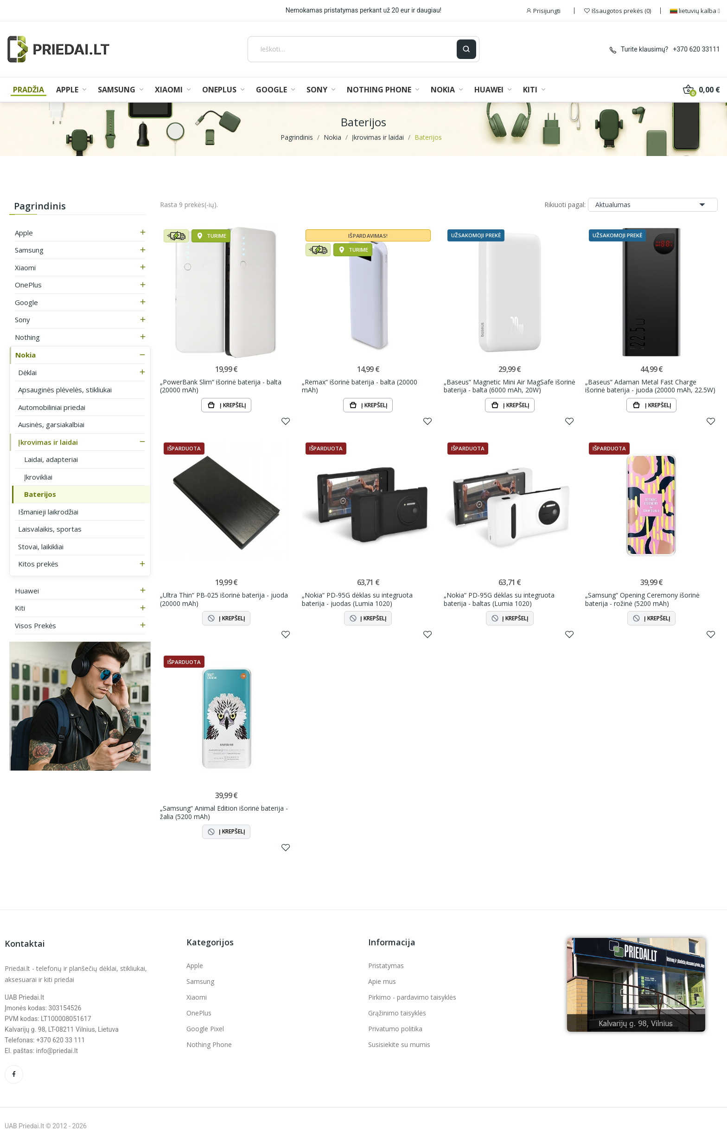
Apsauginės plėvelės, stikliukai (65, 389)
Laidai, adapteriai (51, 459)
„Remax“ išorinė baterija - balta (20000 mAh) (359, 386)
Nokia (25, 354)
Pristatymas (386, 965)
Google (26, 302)
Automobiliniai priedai (51, 407)
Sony (22, 319)
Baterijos (40, 494)
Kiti (20, 607)
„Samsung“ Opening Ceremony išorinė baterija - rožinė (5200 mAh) (642, 599)
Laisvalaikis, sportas (50, 528)
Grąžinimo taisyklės (397, 1012)
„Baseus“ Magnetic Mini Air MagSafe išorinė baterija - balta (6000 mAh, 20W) (509, 386)
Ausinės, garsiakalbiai (51, 424)
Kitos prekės (38, 563)
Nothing (27, 337)
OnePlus (28, 284)
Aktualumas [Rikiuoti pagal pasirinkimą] (652, 204)
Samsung (29, 249)
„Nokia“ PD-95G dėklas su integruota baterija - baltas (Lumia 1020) (499, 599)
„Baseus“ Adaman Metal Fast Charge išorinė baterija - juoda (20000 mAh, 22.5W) (650, 386)
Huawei (27, 590)
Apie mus (382, 981)
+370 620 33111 (696, 49)
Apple (24, 232)
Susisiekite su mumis (399, 1044)
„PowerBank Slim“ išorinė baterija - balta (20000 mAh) (220, 386)
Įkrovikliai (38, 476)
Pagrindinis (40, 206)
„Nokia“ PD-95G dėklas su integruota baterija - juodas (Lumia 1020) (357, 599)
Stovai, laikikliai (41, 546)
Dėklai (27, 372)
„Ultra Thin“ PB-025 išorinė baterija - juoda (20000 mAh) (224, 599)
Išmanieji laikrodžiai (48, 511)
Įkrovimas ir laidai (48, 442)
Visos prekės (35, 625)
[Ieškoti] (352, 49)
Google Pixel (205, 1028)
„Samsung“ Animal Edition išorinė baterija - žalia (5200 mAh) (224, 812)
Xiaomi (25, 267)
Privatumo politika (395, 1028)
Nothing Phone (209, 1044)
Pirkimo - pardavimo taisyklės (412, 997)
